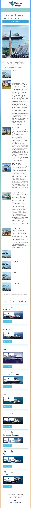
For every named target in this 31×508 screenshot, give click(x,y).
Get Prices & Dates (15, 21)
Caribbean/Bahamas (11, 435)
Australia (6, 309)
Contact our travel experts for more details (15, 294)
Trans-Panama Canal (11, 374)
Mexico (6, 394)
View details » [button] (7, 321)
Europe (6, 350)
